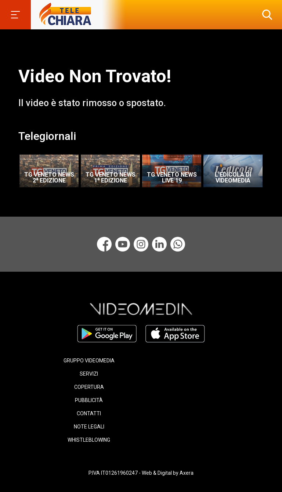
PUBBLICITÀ (89, 400)
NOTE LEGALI (89, 427)
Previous (15, 168)
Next (271, 168)
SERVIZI (89, 374)
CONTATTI (89, 413)
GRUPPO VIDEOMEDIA (89, 360)
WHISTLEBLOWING (89, 440)
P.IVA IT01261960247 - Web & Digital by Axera (141, 473)
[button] (265, 14)
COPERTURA (89, 387)
